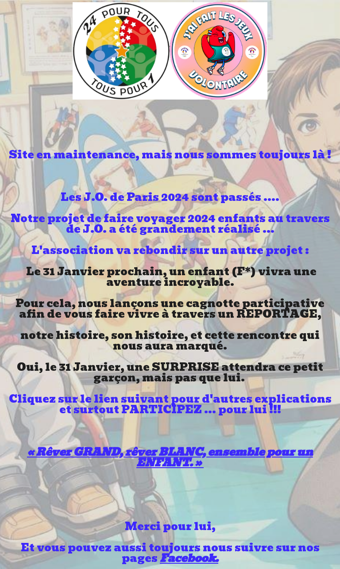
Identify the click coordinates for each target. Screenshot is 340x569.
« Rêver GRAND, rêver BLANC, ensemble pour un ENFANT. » (170, 457)
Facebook (187, 558)
